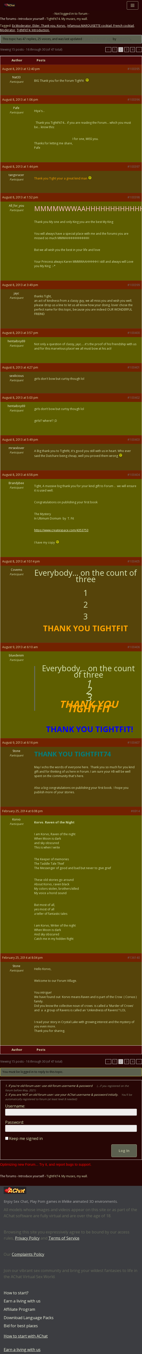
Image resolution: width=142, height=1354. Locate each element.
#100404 (134, 475)
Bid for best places (21, 1325)
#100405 (134, 561)
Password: (14, 1122)
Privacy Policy (27, 1238)
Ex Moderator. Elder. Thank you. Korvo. (39, 26)
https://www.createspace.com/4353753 (61, 530)
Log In (124, 1150)
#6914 (135, 811)
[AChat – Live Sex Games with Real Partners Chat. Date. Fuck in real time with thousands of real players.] (11, 5)
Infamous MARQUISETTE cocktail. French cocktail (100, 26)
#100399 (134, 285)
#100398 (134, 197)
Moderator (7, 30)
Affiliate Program (19, 1309)
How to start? (16, 1293)
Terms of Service (63, 1238)
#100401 (134, 367)
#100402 (134, 398)
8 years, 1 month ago (97, 39)
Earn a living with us (22, 1301)
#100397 (134, 166)
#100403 (134, 440)
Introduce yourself (31, 19)
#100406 (134, 647)
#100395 (134, 69)
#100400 (134, 333)
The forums (8, 19)
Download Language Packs (29, 1317)
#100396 (134, 99)
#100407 (134, 742)
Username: (15, 1106)
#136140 (134, 958)
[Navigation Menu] (132, 5)
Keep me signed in (26, 1138)
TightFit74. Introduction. (33, 30)
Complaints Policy (28, 1254)
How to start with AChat (26, 1336)
